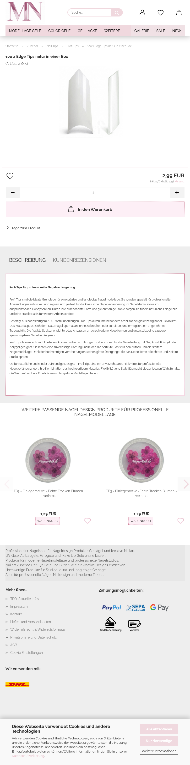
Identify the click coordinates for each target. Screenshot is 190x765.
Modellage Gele (25, 31)
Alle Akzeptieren (159, 729)
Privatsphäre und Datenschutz (33, 637)
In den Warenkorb (89, 209)
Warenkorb (47, 521)
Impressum (19, 606)
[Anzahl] (95, 192)
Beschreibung (27, 260)
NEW (176, 31)
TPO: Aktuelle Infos (24, 599)
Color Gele (59, 31)
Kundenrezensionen (79, 260)
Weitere (112, 31)
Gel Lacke (87, 31)
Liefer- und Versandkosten (30, 622)
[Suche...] (117, 12)
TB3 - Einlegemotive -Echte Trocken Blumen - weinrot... (141, 493)
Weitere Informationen (159, 751)
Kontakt (16, 614)
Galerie (141, 31)
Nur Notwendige (159, 741)
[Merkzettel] (161, 12)
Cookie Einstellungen (26, 653)
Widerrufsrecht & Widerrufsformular (38, 629)
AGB (13, 645)
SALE (160, 31)
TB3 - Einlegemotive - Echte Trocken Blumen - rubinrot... (48, 493)
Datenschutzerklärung (28, 756)
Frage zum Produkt (25, 228)
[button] (142, 12)
